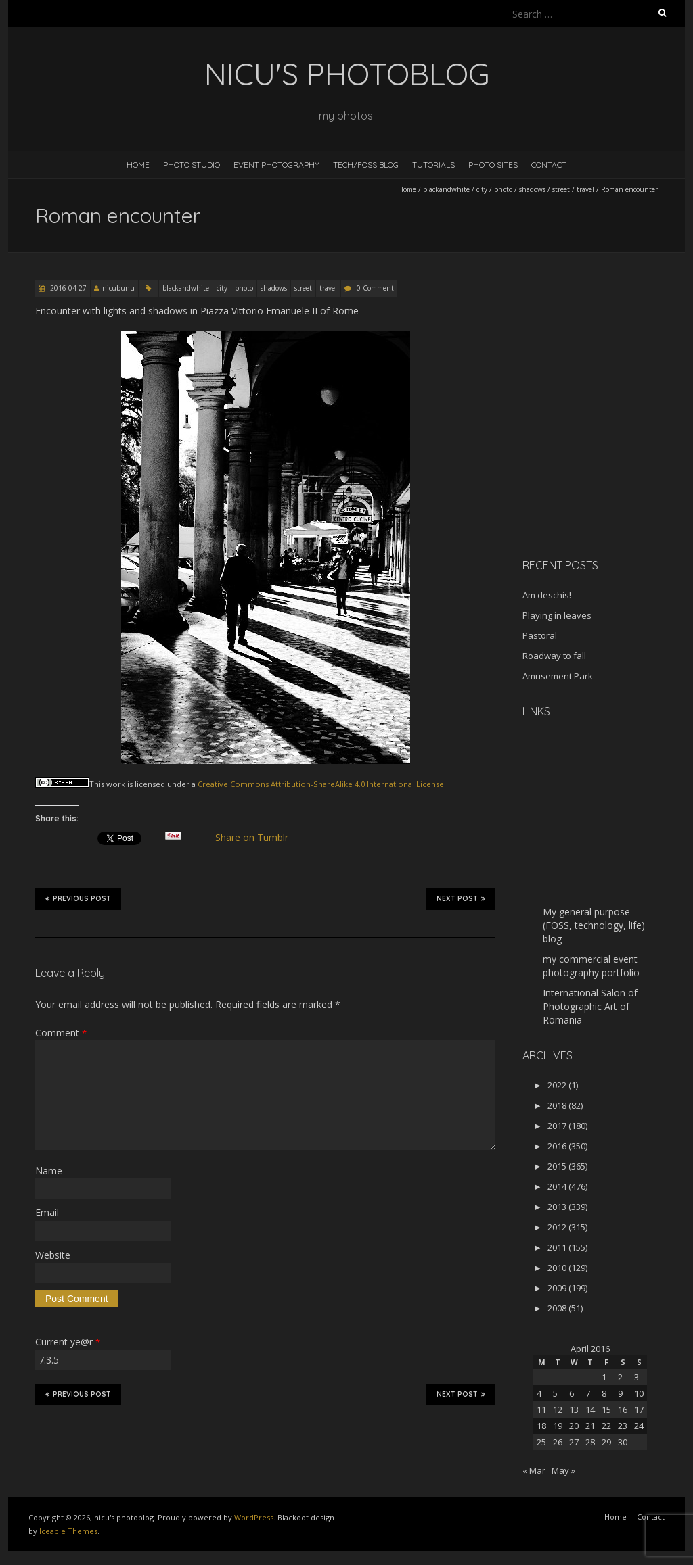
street (561, 189)
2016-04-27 (67, 288)
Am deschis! (546, 595)
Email (47, 1212)
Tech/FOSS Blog (366, 165)
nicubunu (118, 288)
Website (52, 1255)
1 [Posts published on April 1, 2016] (604, 1377)
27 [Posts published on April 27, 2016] (574, 1442)
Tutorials (433, 165)
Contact (548, 165)
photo (503, 189)
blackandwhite (446, 189)
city (481, 189)
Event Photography (276, 165)
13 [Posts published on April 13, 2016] (574, 1409)
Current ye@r (67, 1341)
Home (138, 165)
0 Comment (375, 288)
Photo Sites (493, 165)
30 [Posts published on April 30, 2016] (622, 1442)
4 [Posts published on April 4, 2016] (539, 1393)
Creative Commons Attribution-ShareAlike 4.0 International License (321, 784)
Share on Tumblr (257, 838)
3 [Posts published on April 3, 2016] (636, 1377)
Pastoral (539, 635)
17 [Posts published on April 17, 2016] (639, 1409)
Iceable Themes (68, 1531)
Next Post (461, 898)
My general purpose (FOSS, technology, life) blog (594, 925)
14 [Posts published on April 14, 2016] (590, 1409)
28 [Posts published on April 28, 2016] (590, 1442)
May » (563, 1470)
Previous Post (78, 898)
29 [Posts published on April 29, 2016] (606, 1442)
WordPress (253, 1517)
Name (48, 1170)
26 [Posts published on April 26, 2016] (557, 1442)
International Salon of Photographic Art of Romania (590, 1006)
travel (585, 189)
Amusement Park (557, 676)
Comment (61, 1032)
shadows (532, 189)
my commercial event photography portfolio (591, 966)
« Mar (533, 1470)
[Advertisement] (607, 452)
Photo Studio (191, 165)
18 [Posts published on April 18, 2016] (541, 1426)
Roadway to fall (554, 656)
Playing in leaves (556, 615)
